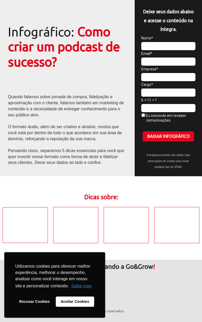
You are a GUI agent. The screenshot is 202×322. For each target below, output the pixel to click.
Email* (146, 53)
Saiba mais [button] (81, 286)
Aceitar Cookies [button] (74, 301)
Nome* (147, 38)
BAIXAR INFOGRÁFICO (168, 136)
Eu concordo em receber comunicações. (164, 117)
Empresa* (149, 69)
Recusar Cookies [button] (34, 301)
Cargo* (147, 84)
